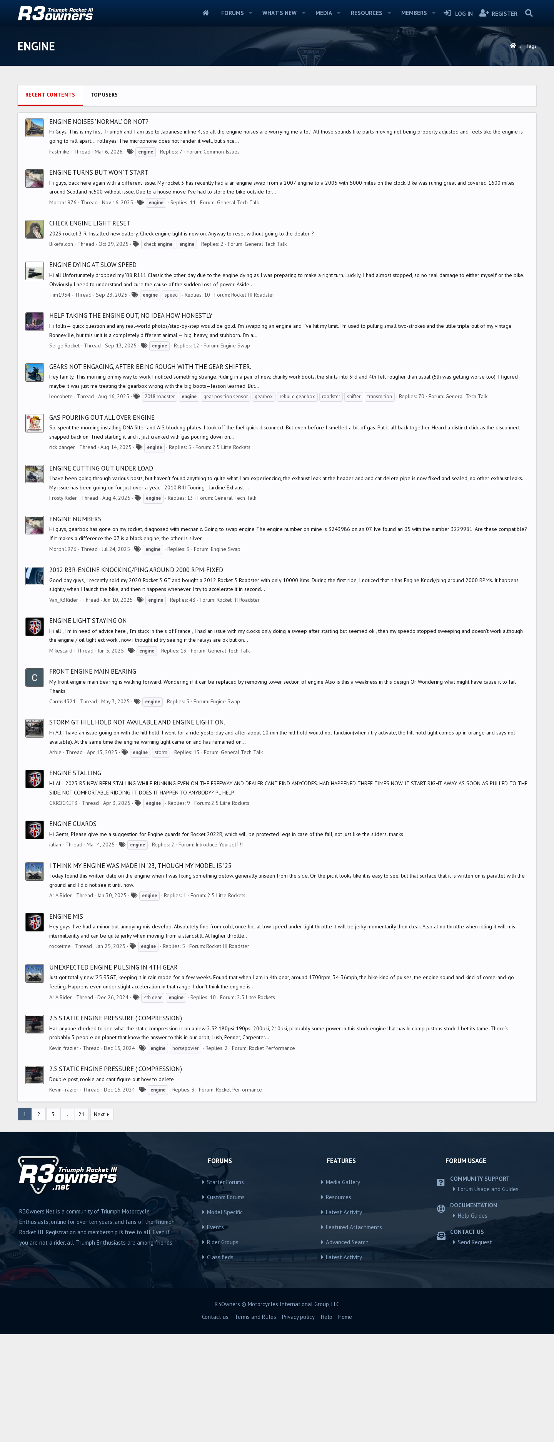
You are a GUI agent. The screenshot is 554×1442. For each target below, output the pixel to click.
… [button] (67, 1221)
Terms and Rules (255, 1424)
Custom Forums (226, 1304)
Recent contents (50, 202)
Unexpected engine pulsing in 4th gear (113, 1075)
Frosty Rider (63, 605)
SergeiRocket (64, 453)
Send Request (475, 1350)
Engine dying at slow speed (93, 372)
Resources (366, 13)
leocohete (61, 504)
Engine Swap (235, 453)
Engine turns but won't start (99, 280)
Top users (104, 202)
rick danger (62, 554)
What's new (279, 13)
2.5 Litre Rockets (231, 554)
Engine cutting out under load (101, 576)
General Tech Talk (238, 310)
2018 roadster (160, 504)
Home (206, 13)
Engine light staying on (88, 728)
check (158, 352)
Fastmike (59, 259)
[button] (250, 13)
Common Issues (222, 259)
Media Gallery (343, 1289)
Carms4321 (62, 809)
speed (171, 402)
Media (323, 13)
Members (414, 13)
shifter (353, 504)
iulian (55, 952)
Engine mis (66, 1024)
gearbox (264, 504)
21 (81, 1221)
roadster (331, 504)
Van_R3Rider (63, 707)
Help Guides (472, 1323)
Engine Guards (73, 931)
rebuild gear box (297, 504)
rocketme (60, 1053)
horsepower (185, 1156)
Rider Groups (223, 1350)
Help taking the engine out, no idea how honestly (130, 423)
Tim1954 (59, 402)
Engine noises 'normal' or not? (99, 229)
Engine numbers (75, 627)
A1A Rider (60, 1003)
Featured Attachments (354, 1335)
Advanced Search (347, 1350)
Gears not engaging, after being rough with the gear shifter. (150, 474)
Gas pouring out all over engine (102, 525)
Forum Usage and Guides (488, 1296)
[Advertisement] (277, 135)
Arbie (55, 859)
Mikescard (60, 758)
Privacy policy (298, 1424)
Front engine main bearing (92, 779)
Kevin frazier (63, 1155)
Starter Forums (225, 1289)
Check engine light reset (90, 331)
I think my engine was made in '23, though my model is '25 (140, 973)
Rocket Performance (272, 1155)
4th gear (153, 1105)
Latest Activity (344, 1320)
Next (99, 1221)
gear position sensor (226, 504)
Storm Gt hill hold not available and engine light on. (137, 830)
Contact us (215, 1424)
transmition (379, 504)
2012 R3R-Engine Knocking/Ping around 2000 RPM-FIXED (136, 677)
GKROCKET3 (63, 910)
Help (326, 1424)
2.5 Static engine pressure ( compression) (115, 1126)
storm (161, 860)
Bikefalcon (61, 351)
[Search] (529, 13)
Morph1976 (63, 310)
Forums (232, 13)
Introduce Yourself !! (219, 952)
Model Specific (225, 1320)
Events (215, 1335)
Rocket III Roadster (252, 402)
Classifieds (220, 1365)
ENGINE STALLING (75, 880)
